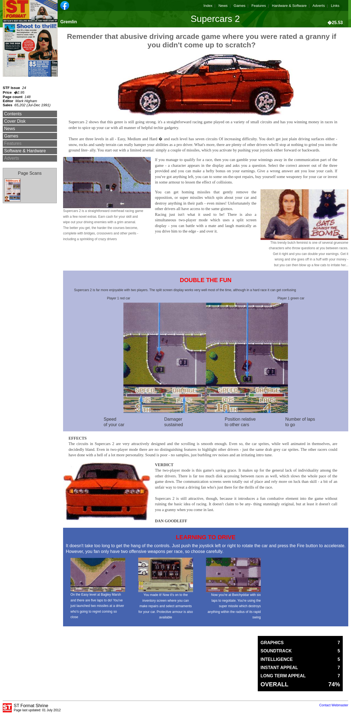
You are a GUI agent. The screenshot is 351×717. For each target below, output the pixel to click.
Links (335, 6)
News (223, 6)
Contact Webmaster (333, 705)
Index (208, 6)
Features (258, 6)
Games (239, 6)
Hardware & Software (289, 6)
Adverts (318, 6)
